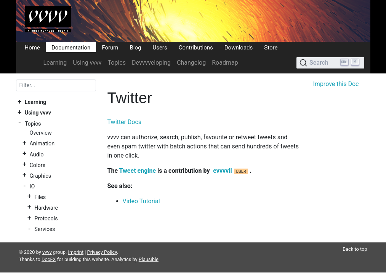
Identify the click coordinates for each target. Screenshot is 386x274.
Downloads (238, 47)
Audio (36, 154)
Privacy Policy (102, 243)
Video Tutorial (141, 201)
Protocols (46, 218)
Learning (55, 62)
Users (159, 47)
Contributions (196, 47)
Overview (40, 133)
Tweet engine (137, 170)
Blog (135, 47)
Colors (37, 165)
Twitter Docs (124, 122)
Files (40, 197)
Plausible (149, 250)
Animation (41, 143)
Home (32, 47)
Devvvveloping (151, 62)
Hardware (46, 207)
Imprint (76, 243)
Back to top (355, 240)
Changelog (191, 62)
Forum (110, 47)
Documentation (70, 47)
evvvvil (222, 170)
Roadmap (225, 62)
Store (270, 47)
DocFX (49, 250)
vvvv (47, 243)
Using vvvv (87, 62)
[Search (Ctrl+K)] (330, 62)
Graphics (40, 175)
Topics (117, 62)
